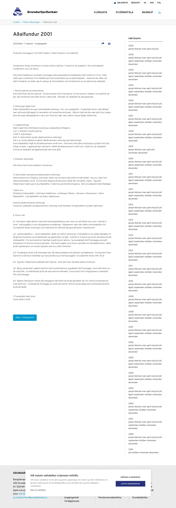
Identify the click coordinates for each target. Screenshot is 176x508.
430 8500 (23, 494)
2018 (130, 158)
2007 (130, 327)
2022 (131, 100)
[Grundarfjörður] (35, 12)
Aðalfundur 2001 (50, 22)
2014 (130, 220)
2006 (131, 342)
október (149, 61)
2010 (130, 281)
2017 (130, 174)
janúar (131, 49)
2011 (130, 266)
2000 (131, 434)
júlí (160, 58)
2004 (131, 373)
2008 (131, 312)
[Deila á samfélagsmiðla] (103, 44)
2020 (131, 131)
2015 (130, 204)
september (139, 61)
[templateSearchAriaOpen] (160, 13)
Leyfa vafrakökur (130, 484)
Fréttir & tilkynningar (31, 22)
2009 (131, 296)
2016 (130, 189)
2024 (131, 70)
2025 (131, 54)
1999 (130, 449)
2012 (130, 250)
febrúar (138, 49)
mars (144, 49)
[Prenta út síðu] (109, 44)
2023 (131, 85)
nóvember (157, 61)
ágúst (131, 61)
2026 (131, 46)
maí (153, 49)
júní (157, 49)
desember (133, 64)
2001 (130, 419)
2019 (130, 146)
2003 (131, 388)
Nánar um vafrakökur (38, 490)
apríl (149, 49)
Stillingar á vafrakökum (130, 477)
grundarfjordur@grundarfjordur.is (30, 497)
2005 (131, 357)
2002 (131, 403)
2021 (130, 116)
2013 (130, 235)
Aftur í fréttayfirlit (25, 317)
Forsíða (16, 22)
